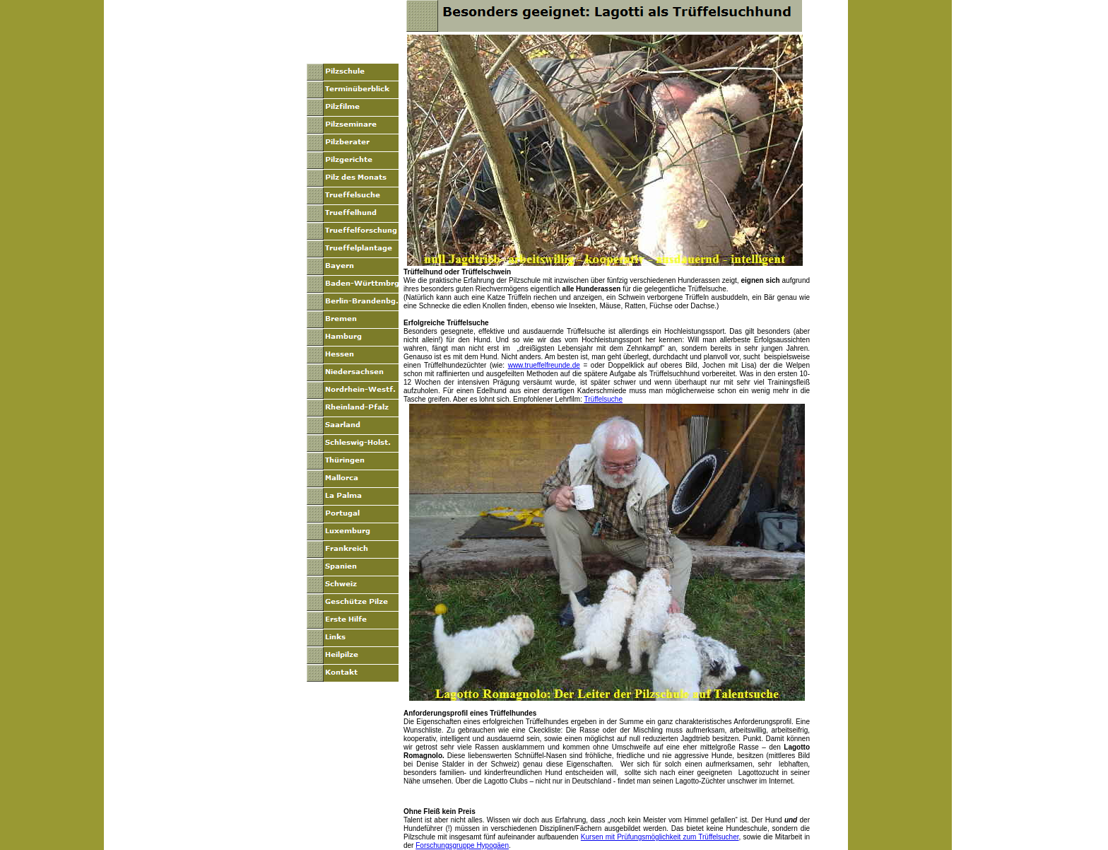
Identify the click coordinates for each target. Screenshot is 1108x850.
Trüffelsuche (603, 399)
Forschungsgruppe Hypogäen (462, 845)
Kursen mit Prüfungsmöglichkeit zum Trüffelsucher (660, 837)
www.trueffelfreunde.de (544, 365)
